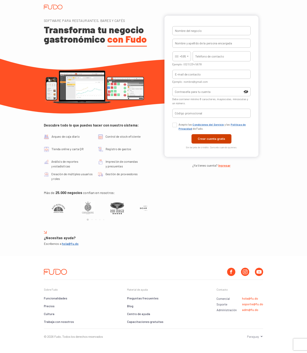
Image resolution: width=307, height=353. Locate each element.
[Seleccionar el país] (252, 336)
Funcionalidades (55, 298)
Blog (130, 306)
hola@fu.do (70, 243)
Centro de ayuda (138, 314)
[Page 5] (103, 219)
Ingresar (224, 165)
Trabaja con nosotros (59, 321)
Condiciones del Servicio (208, 124)
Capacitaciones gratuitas (145, 321)
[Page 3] (96, 219)
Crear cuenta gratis (211, 138)
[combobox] (181, 56)
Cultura (49, 314)
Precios (49, 306)
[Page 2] (92, 219)
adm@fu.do (250, 310)
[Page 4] (99, 219)
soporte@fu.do (252, 304)
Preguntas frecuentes (142, 298)
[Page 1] (88, 220)
